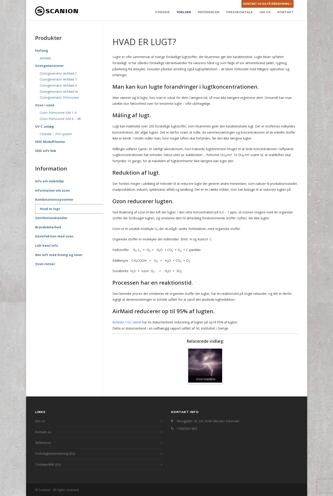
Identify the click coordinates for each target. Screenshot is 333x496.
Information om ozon (52, 190)
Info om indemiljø (49, 181)
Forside (162, 12)
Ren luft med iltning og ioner (59, 255)
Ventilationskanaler (51, 218)
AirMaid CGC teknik (126, 322)
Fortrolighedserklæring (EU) (55, 453)
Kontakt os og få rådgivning (267, 4)
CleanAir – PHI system (56, 134)
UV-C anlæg (44, 126)
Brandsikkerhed (48, 227)
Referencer (208, 12)
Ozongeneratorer (49, 66)
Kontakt (285, 12)
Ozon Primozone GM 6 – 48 (60, 119)
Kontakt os (43, 432)
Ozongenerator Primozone (59, 97)
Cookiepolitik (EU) (48, 464)
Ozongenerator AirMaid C (58, 73)
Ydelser (184, 12)
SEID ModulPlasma (50, 141)
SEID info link (45, 151)
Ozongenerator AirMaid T (58, 79)
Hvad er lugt (50, 209)
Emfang (41, 50)
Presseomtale (239, 12)
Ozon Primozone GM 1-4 (58, 112)
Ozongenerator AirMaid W (59, 91)
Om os (265, 12)
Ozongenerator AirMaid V (58, 85)
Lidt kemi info (46, 245)
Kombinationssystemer (54, 199)
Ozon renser (45, 264)
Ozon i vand (44, 105)
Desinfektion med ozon (54, 236)
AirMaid (45, 58)
